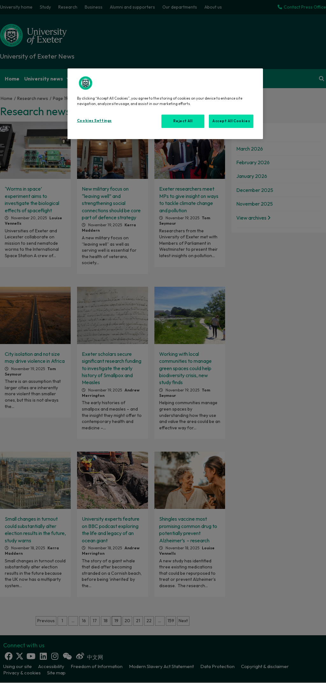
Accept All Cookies (231, 121)
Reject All (183, 121)
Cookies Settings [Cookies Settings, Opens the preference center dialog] (94, 120)
